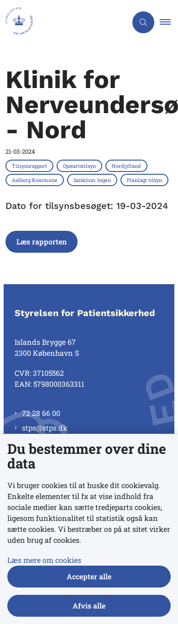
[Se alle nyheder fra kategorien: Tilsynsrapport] (30, 165)
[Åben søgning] (143, 22)
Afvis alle (89, 605)
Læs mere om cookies (44, 560)
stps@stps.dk (45, 427)
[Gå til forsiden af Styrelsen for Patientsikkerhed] (63, 22)
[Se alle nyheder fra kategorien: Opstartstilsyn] (80, 165)
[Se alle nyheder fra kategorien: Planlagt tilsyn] (145, 180)
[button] (169, 22)
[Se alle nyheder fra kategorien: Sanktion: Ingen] (93, 180)
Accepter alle (89, 576)
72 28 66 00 (41, 413)
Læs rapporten (41, 241)
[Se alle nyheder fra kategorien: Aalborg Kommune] (35, 180)
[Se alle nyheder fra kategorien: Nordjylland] (127, 165)
